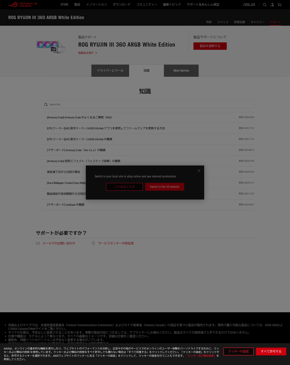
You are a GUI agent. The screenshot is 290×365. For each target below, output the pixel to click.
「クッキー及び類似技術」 (200, 355)
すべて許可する (271, 351)
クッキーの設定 (238, 351)
